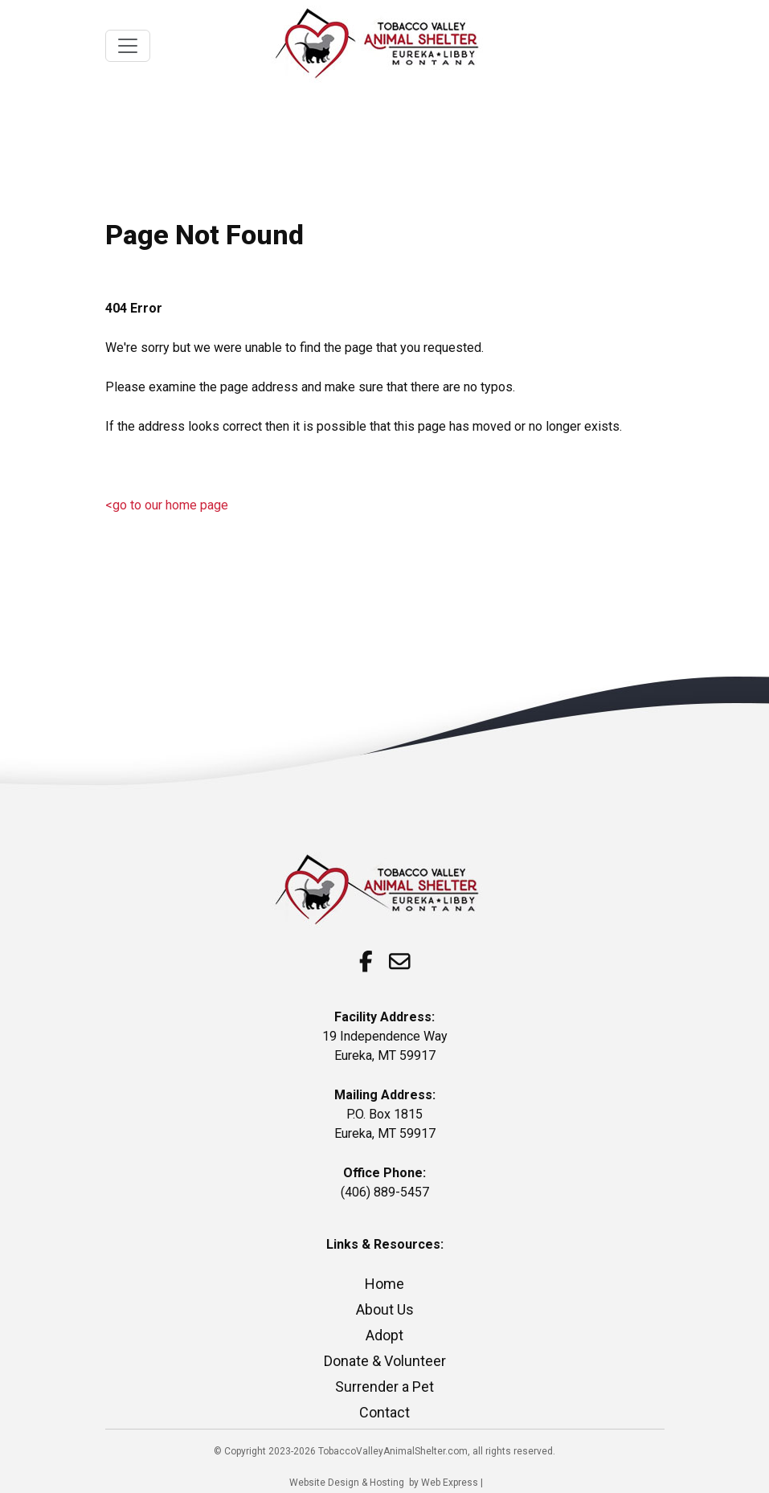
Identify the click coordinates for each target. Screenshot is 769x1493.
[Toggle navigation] (127, 46)
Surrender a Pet (384, 1386)
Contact (384, 1412)
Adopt (384, 1335)
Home (384, 1283)
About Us (385, 1309)
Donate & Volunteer (385, 1360)
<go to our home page (166, 505)
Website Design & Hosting (346, 1482)
